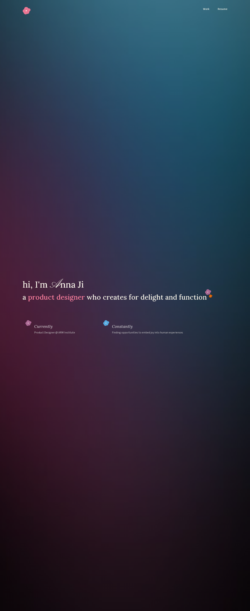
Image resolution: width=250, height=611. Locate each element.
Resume (222, 9)
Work (206, 9)
